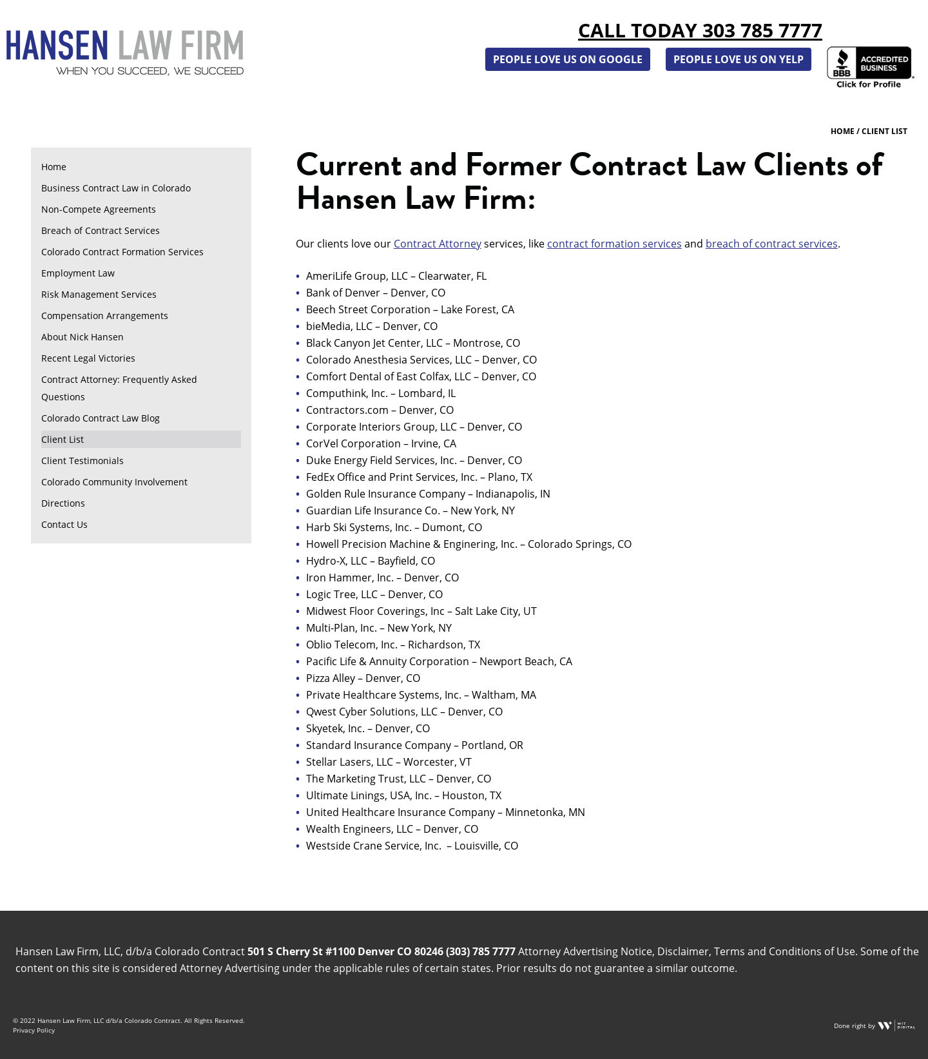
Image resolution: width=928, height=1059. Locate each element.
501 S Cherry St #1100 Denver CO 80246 (345, 951)
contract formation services (614, 244)
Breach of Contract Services (100, 230)
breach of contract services (772, 244)
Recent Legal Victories (88, 358)
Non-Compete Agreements (98, 209)
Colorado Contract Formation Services (122, 252)
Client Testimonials (82, 460)
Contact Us (64, 524)
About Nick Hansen (82, 337)
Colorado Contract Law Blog (100, 418)
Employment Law (78, 273)
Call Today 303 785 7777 (700, 30)
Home (53, 166)
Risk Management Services (99, 294)
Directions (63, 503)
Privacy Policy (34, 1030)
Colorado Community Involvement (114, 482)
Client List (62, 439)
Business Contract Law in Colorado (116, 188)
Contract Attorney (437, 244)
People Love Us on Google (568, 59)
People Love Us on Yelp (738, 59)
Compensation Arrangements (104, 315)
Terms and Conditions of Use (784, 951)
